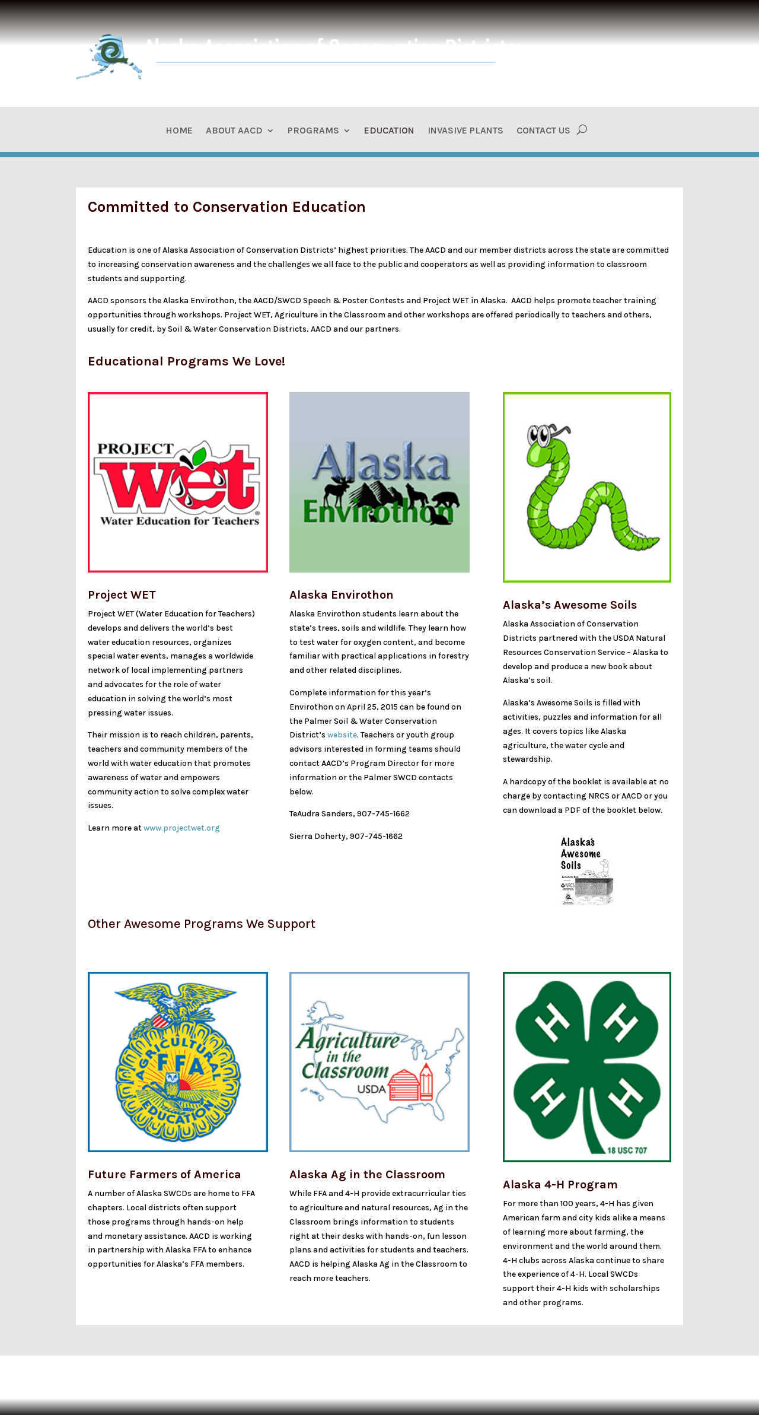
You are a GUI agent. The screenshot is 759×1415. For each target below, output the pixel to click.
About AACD (234, 131)
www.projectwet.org (181, 828)
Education (389, 131)
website (342, 735)
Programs (313, 131)
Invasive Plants (465, 131)
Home (179, 131)
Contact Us (543, 131)
